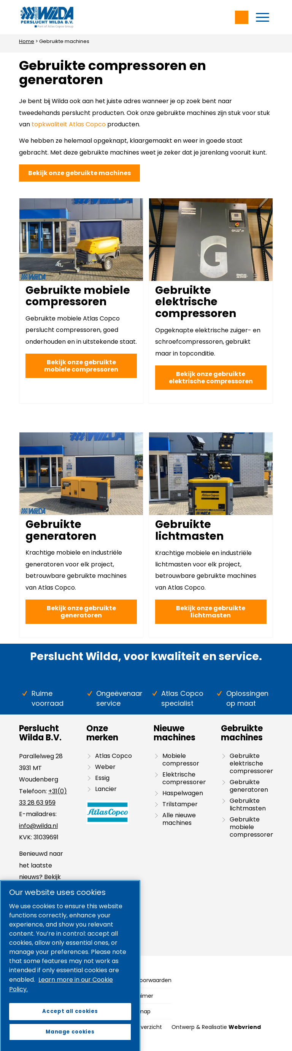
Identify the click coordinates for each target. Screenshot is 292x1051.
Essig (102, 777)
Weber (105, 766)
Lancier (106, 789)
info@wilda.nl (38, 825)
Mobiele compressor (180, 759)
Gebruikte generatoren (60, 530)
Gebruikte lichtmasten (189, 530)
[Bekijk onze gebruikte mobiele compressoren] (81, 366)
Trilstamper (180, 804)
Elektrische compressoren (184, 778)
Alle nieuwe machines (179, 819)
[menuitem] (262, 17)
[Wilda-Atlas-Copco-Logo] (47, 17)
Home (26, 41)
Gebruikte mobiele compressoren (77, 296)
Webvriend (245, 1027)
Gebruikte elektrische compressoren (195, 302)
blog (41, 888)
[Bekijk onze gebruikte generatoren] (81, 612)
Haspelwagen (182, 793)
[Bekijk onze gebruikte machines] (79, 173)
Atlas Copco (113, 755)
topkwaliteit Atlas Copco (69, 124)
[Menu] (262, 17)
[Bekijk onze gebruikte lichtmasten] (211, 612)
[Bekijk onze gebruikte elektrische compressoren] (211, 377)
